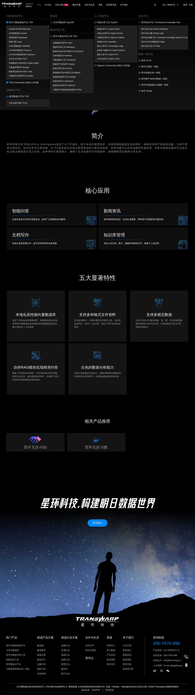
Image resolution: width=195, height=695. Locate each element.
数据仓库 (41, 655)
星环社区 (111, 664)
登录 (185, 5)
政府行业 (65, 659)
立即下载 (97, 76)
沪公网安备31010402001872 (30, 686)
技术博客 (111, 659)
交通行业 (65, 650)
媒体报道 (127, 659)
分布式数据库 (12, 650)
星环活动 (127, 664)
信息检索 (41, 673)
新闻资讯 (127, 655)
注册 (191, 5)
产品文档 (111, 655)
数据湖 (40, 645)
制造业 (64, 669)
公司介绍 (127, 645)
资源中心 (111, 645)
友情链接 (109, 690)
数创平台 (41, 659)
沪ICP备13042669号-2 (56, 686)
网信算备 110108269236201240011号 (87, 686)
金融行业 (65, 645)
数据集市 (41, 650)
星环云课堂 (90, 650)
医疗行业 (65, 673)
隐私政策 (85, 690)
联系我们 (127, 650)
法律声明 (95, 690)
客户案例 (111, 650)
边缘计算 (41, 664)
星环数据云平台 (13, 664)
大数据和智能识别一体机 (18, 669)
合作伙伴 (89, 645)
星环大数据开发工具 (15, 655)
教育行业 (65, 664)
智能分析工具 (12, 659)
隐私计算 (41, 669)
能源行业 (65, 655)
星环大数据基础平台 (15, 645)
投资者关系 (128, 669)
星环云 (89, 658)
